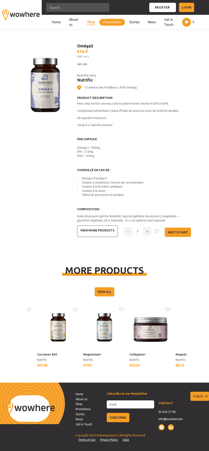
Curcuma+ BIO (47, 354)
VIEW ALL (104, 291)
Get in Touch (168, 22)
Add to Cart (178, 232)
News (152, 22)
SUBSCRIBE (118, 417)
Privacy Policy (109, 439)
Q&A (126, 439)
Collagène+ (137, 354)
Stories (134, 22)
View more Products (97, 230)
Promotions (112, 22)
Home (56, 22)
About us (73, 22)
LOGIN (186, 7)
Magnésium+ (92, 354)
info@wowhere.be (170, 419)
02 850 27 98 (167, 412)
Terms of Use (87, 439)
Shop (91, 22)
